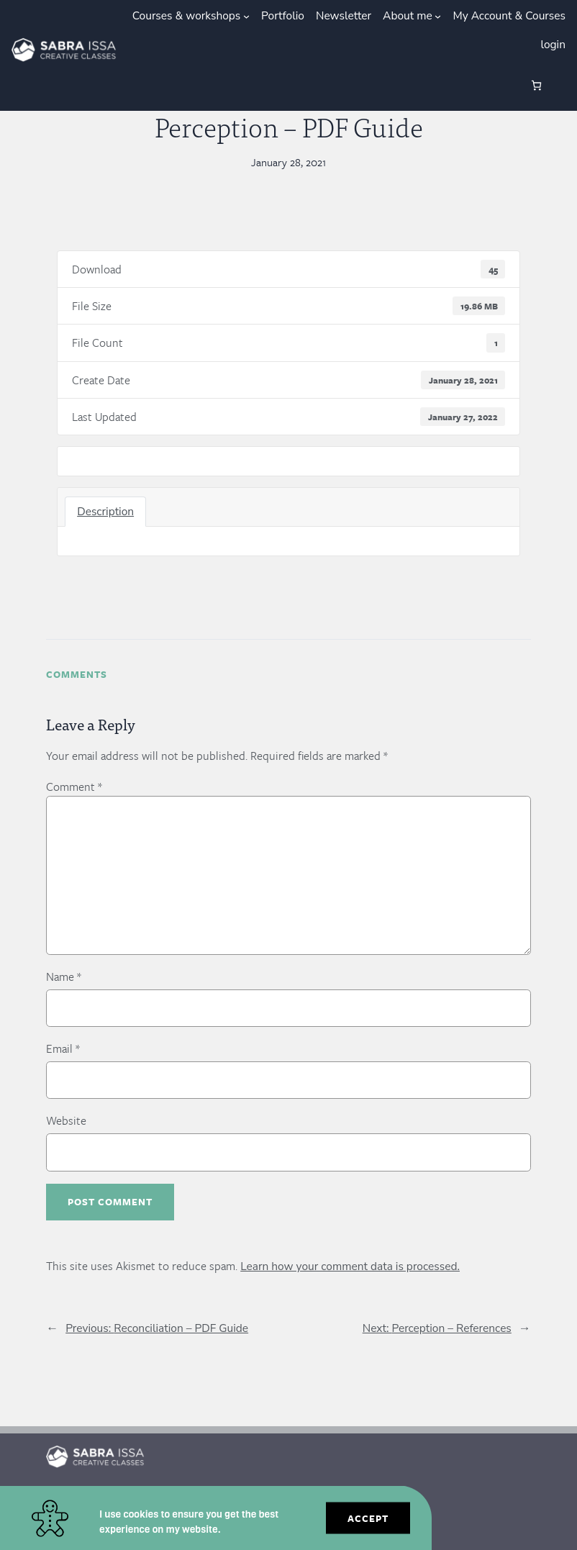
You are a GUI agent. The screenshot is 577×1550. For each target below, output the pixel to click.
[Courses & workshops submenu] (246, 16)
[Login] (488, 85)
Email (63, 1048)
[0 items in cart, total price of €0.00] (536, 85)
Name (63, 976)
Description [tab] (105, 511)
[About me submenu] (438, 16)
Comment (74, 786)
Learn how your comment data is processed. (350, 1266)
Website (66, 1120)
